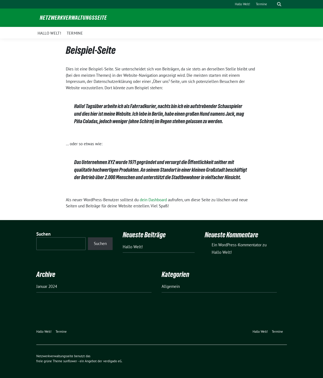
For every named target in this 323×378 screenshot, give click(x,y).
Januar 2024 (46, 286)
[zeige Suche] (279, 4)
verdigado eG (112, 361)
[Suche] (273, 4)
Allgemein (171, 286)
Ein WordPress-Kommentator (237, 244)
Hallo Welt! (133, 246)
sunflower (70, 361)
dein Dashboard (153, 199)
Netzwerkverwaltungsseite (73, 17)
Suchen (43, 234)
